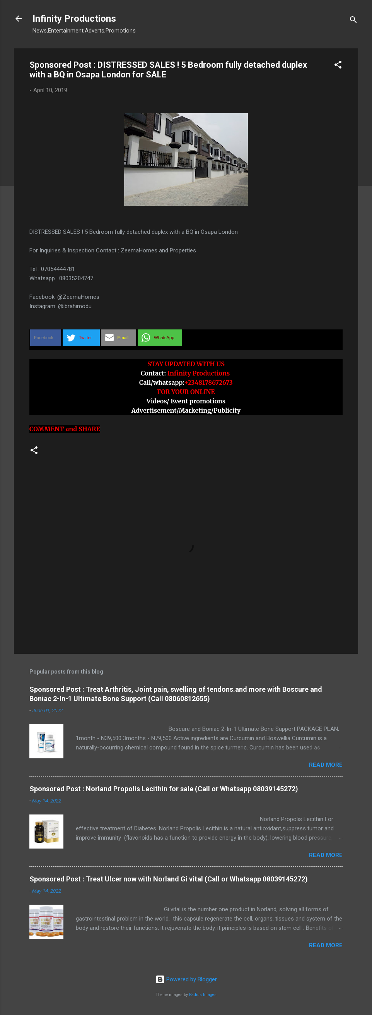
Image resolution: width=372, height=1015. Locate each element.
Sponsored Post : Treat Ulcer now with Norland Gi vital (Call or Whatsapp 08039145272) (168, 879)
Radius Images (203, 994)
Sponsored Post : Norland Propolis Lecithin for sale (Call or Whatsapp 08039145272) (163, 789)
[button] (338, 66)
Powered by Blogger (186, 979)
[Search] (353, 21)
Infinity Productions (74, 18)
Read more (326, 764)
